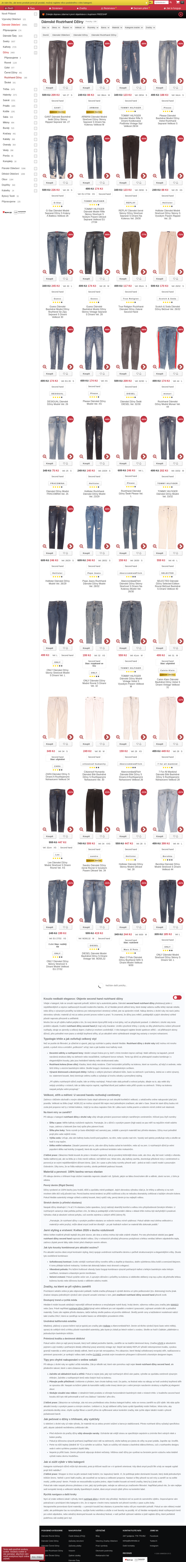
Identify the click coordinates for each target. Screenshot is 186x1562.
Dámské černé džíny (50, 1546)
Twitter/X (153, 1541)
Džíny (6, 52)
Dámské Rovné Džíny (50, 1536)
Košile (6, 111)
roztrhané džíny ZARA (79, 1308)
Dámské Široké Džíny (50, 1555)
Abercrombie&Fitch (131, 573)
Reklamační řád (102, 1555)
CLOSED (97, 1354)
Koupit (49, 88)
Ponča (6, 155)
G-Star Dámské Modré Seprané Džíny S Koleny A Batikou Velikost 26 (57, 213)
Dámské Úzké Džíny (50, 1541)
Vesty (6, 150)
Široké (7, 82)
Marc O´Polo (131, 949)
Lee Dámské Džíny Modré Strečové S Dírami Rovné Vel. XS (57, 865)
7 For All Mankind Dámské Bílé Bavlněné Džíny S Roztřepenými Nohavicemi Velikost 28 (168, 776)
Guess (57, 299)
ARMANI (94, 108)
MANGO (175, 1304)
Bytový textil (8, 196)
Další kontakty (129, 1546)
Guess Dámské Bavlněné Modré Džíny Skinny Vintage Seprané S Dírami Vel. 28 (94, 310)
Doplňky (6, 185)
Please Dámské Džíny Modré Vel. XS (94, 402)
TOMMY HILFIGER (131, 108)
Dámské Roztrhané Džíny (52, 1551)
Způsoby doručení (76, 1541)
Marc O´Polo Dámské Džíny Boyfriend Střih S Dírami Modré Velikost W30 (131, 961)
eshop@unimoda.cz (131, 1541)
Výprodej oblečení (11, 19)
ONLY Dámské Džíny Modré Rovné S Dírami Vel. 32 (94, 683)
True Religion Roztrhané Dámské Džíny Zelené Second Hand (131, 309)
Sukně (6, 100)
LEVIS (160, 1343)
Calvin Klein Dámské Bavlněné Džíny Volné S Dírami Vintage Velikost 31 (167, 683)
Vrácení (72, 1551)
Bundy (6, 128)
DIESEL (131, 394)
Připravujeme (10, 30)
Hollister (167, 203)
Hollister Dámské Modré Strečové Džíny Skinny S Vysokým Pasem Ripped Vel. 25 (167, 214)
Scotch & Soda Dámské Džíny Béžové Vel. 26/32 (167, 307)
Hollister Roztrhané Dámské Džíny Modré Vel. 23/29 (94, 494)
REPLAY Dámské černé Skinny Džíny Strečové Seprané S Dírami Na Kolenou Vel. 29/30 (131, 214)
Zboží (9, 8)
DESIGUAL (57, 394)
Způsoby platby (75, 1546)
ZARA (57, 766)
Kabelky (6, 190)
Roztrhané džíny (13, 77)
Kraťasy (7, 133)
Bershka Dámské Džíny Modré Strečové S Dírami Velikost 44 (168, 867)
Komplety (8, 161)
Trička (6, 89)
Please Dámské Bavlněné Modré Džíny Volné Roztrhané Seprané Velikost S (167, 119)
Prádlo (6, 106)
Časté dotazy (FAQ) (77, 1536)
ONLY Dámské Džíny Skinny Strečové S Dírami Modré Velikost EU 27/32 (57, 965)
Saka (5, 117)
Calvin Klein (167, 670)
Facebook (154, 1536)
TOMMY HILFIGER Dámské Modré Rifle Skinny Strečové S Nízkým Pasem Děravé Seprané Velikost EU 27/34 (94, 215)
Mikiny (6, 122)
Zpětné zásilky (75, 1555)
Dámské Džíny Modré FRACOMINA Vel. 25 (57, 492)
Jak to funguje (172, 8)
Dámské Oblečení (11, 24)
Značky (82, 8)
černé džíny (10, 72)
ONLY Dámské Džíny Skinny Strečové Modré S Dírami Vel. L (58, 673)
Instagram (154, 1546)
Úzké (7, 67)
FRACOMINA (57, 483)
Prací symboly (102, 1546)
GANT (57, 108)
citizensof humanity (94, 764)
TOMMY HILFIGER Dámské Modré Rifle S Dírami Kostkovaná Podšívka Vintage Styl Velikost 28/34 (131, 120)
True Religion (131, 299)
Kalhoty (7, 47)
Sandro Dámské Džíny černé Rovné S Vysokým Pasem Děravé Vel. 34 (94, 868)
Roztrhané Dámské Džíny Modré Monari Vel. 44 (167, 404)
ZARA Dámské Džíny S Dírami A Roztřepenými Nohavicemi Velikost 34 (58, 777)
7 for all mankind (168, 764)
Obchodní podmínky (104, 1551)
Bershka (167, 856)
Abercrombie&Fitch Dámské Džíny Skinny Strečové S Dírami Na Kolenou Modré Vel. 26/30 (131, 586)
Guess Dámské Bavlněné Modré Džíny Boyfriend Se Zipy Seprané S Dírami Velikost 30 (57, 311)
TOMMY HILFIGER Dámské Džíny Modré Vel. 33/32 (168, 494)
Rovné (7, 62)
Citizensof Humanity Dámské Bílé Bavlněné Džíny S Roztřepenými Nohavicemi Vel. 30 (94, 776)
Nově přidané (9, 13)
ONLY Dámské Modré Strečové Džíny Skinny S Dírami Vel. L (167, 957)
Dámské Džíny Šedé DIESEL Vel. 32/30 (131, 402)
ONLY (57, 662)
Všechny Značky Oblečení (107, 1541)
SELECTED (167, 573)
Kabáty (6, 139)
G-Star (57, 203)
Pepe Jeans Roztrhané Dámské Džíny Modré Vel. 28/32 (94, 583)
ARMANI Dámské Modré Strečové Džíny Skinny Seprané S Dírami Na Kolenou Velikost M (94, 121)
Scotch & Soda (167, 299)
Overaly (7, 144)
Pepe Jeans (94, 573)
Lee (58, 855)
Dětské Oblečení (10, 174)
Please (167, 108)
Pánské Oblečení (10, 168)
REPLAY (131, 203)
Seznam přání (140, 8)
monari (168, 394)
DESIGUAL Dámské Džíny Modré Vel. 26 (57, 402)
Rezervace (109, 8)
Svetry (6, 41)
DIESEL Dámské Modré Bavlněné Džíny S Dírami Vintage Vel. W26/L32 (94, 956)
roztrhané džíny (91, 1499)
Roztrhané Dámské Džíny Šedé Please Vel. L (131, 493)
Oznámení (55, 8)
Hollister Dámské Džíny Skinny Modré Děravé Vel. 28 (131, 867)
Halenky (7, 95)
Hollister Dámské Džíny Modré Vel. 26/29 (57, 582)
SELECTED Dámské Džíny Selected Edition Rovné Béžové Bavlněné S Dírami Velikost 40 (167, 585)
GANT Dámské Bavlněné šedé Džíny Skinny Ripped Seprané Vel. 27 (57, 119)
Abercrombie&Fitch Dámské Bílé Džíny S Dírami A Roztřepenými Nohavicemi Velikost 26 (131, 776)
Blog (97, 1536)
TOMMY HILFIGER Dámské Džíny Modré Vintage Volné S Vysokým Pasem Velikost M (131, 681)
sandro (94, 856)
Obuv (4, 179)
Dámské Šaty (10, 36)
